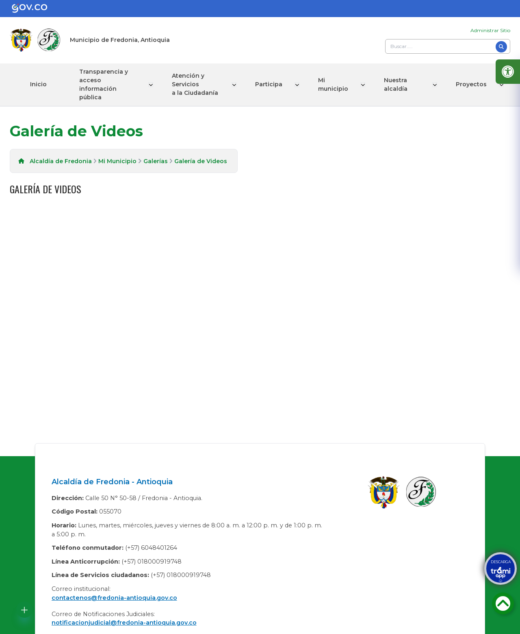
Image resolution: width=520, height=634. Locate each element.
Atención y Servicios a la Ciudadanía (196, 84)
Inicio (38, 84)
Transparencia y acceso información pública (103, 84)
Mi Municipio (117, 161)
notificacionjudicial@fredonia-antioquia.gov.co (124, 622)
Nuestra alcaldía (395, 84)
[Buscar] (501, 46)
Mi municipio (334, 84)
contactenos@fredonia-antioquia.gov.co (114, 597)
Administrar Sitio (490, 30)
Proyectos (472, 84)
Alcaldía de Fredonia (61, 161)
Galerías (155, 161)
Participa (270, 84)
